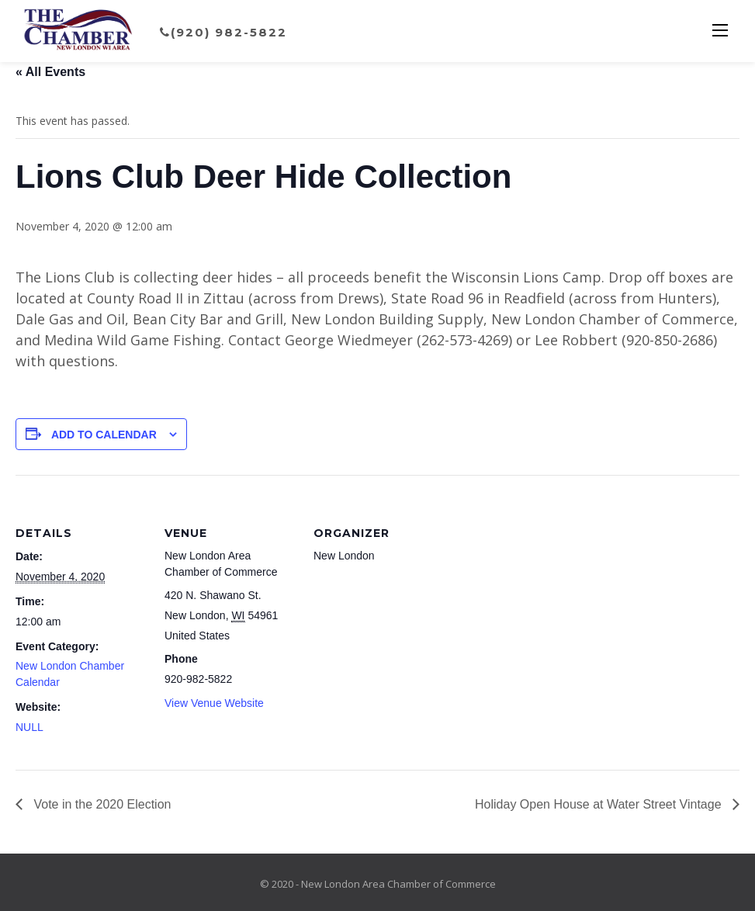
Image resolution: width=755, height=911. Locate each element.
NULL (29, 727)
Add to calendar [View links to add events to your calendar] (104, 434)
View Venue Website (214, 703)
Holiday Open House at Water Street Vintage (600, 804)
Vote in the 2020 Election (100, 804)
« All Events (50, 71)
